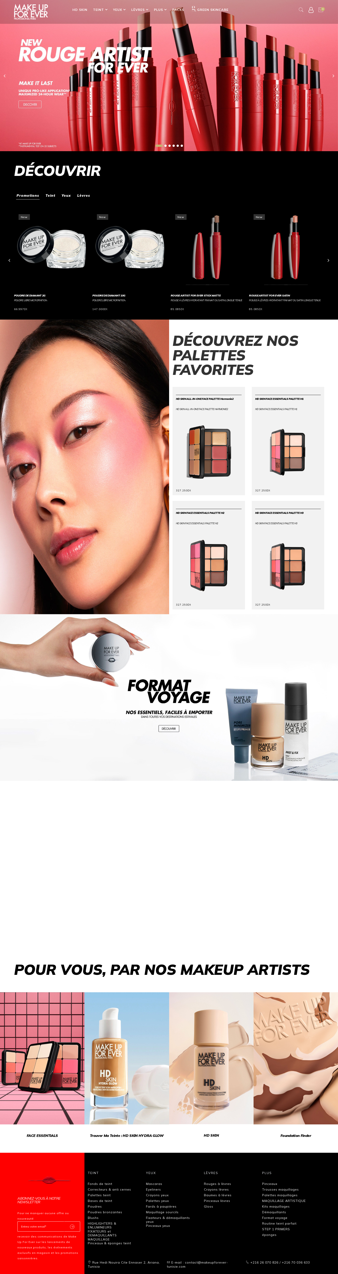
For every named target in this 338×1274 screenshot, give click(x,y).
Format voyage (275, 1217)
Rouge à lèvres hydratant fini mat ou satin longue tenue (206, 299)
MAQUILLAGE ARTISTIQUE (284, 1200)
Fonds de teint (100, 1183)
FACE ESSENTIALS (42, 1135)
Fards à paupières (161, 1206)
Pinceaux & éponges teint (109, 1242)
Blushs (93, 1217)
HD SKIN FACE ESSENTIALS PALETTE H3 (279, 512)
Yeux (117, 10)
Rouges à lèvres (217, 1183)
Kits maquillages (276, 1206)
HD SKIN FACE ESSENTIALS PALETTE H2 (200, 512)
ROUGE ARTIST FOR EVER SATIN (269, 294)
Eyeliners (153, 1189)
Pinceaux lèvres (217, 1200)
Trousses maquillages (280, 1189)
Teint (98, 10)
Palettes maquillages (280, 1194)
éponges (269, 1234)
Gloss (208, 1206)
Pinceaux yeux (158, 1225)
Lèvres (138, 10)
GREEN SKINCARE (210, 9)
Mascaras (154, 1183)
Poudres (95, 1206)
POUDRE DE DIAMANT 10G (108, 294)
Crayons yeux (157, 1194)
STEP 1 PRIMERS (276, 1228)
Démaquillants (274, 1211)
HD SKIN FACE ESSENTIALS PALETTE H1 (279, 398)
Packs (178, 10)
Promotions (28, 195)
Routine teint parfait (279, 1223)
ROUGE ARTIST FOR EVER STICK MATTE (196, 294)
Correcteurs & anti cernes (109, 1189)
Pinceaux (269, 1183)
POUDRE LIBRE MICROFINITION (30, 299)
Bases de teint (100, 1200)
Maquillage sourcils (162, 1211)
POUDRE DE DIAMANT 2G (30, 294)
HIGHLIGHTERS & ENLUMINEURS (102, 1225)
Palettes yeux (157, 1200)
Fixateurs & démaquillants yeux (168, 1219)
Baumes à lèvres (218, 1194)
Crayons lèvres (216, 1189)
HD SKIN (79, 10)
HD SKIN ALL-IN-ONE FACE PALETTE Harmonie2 (205, 398)
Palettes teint (99, 1194)
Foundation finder (295, 1135)
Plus (158, 10)
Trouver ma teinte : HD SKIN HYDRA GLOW (127, 1135)
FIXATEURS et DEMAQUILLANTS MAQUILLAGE (102, 1235)
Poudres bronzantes (105, 1211)
